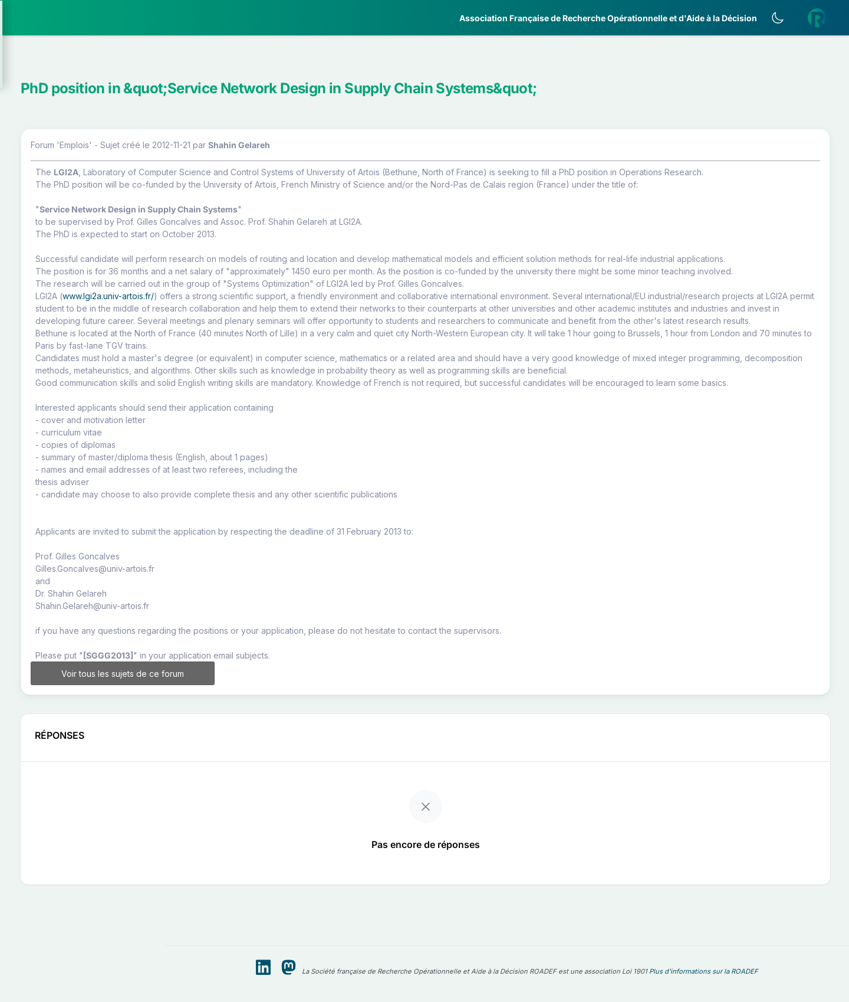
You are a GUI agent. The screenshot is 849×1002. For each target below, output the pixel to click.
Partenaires (48, 271)
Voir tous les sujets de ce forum (270, 771)
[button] (82, 73)
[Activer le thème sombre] (787, 18)
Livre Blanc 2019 (60, 436)
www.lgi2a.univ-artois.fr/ (280, 351)
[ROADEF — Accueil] (82, 17)
